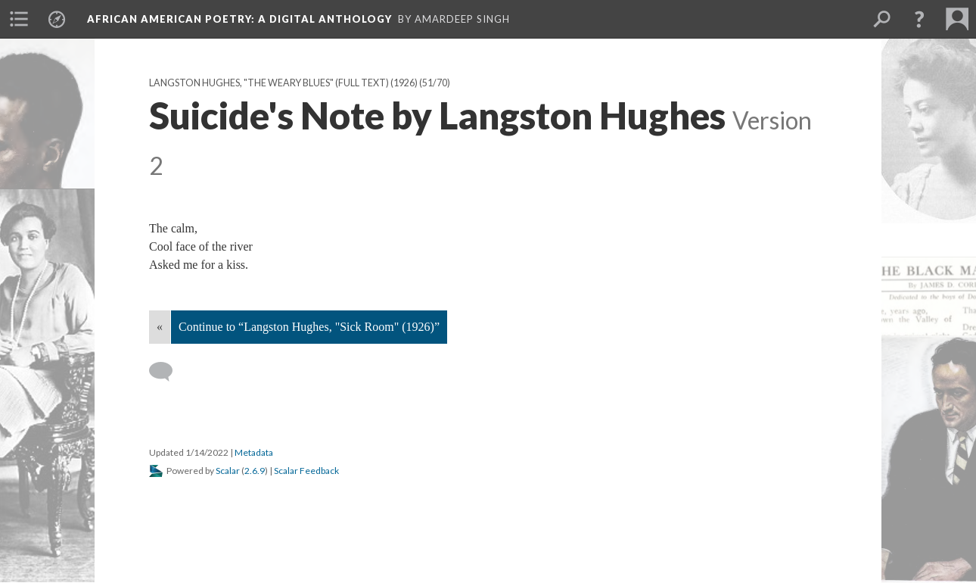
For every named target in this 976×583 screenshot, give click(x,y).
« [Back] (160, 326)
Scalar (228, 470)
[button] (919, 19)
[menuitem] (19, 19)
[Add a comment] (167, 372)
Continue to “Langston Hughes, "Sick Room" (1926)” (309, 326)
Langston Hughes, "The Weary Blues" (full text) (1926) (283, 83)
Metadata (254, 452)
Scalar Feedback (306, 470)
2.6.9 (254, 470)
